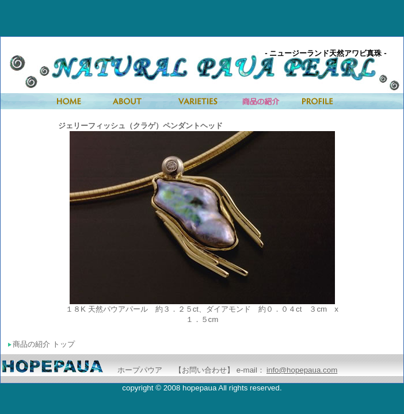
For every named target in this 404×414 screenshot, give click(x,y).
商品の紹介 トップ (41, 344)
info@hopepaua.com (301, 370)
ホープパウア (139, 370)
